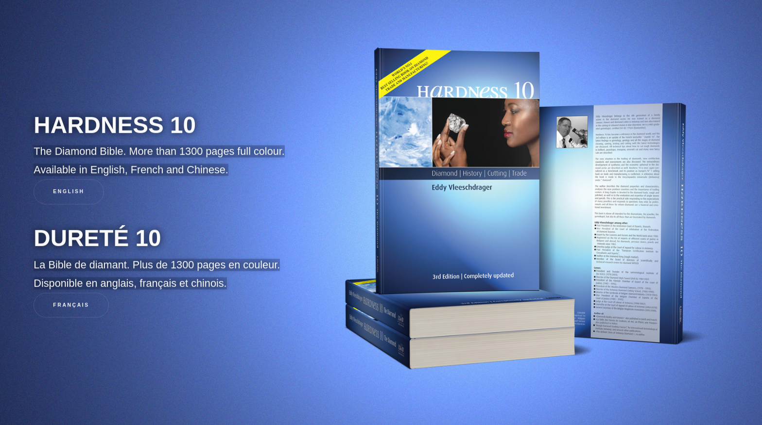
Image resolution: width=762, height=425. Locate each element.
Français (71, 305)
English (68, 192)
